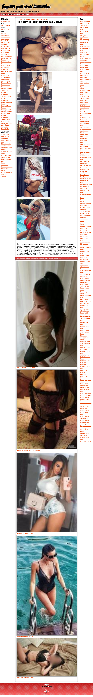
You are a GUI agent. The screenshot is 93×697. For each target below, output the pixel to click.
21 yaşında (19, 258)
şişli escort (4, 33)
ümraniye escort (5, 25)
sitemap (46, 694)
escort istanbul (5, 37)
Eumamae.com (5, 21)
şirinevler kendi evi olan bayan (41, 258)
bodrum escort (5, 35)
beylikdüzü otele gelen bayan (55, 258)
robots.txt (46, 691)
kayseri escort (5, 29)
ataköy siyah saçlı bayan (27, 258)
